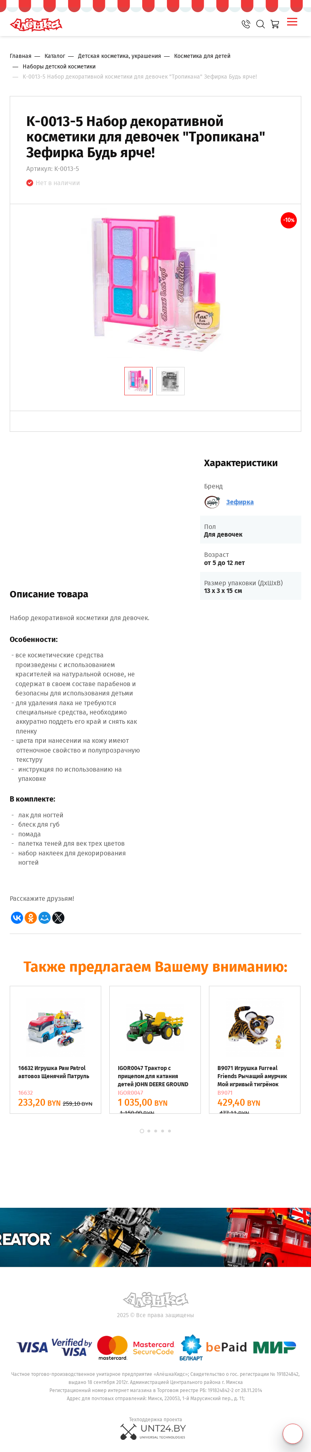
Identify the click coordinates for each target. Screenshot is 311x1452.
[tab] (138, 381)
